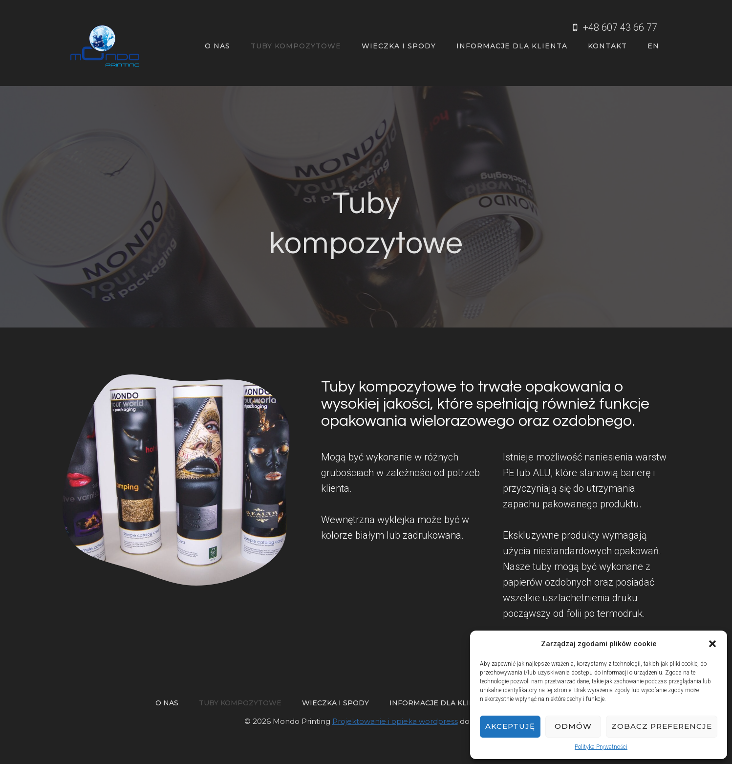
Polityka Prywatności (601, 746)
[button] (712, 644)
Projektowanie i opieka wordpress (395, 721)
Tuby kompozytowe (296, 46)
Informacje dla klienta (511, 46)
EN (653, 46)
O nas (217, 46)
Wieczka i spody (399, 46)
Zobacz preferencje (661, 726)
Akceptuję (510, 726)
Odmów (573, 726)
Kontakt (607, 46)
